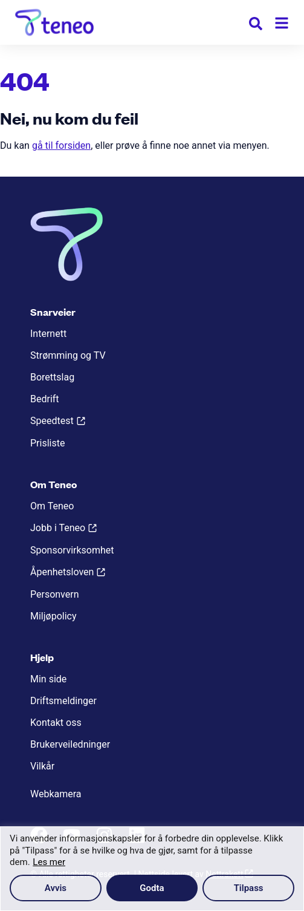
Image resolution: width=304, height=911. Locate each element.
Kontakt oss (56, 722)
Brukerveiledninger (70, 744)
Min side (48, 679)
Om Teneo (52, 506)
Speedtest (52, 420)
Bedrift (44, 399)
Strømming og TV (68, 355)
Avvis (55, 888)
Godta (152, 888)
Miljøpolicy (53, 616)
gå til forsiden (61, 145)
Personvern (54, 594)
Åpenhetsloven (62, 572)
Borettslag (52, 377)
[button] (255, 25)
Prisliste (47, 443)
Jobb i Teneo (57, 528)
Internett (48, 333)
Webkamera (56, 794)
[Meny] (281, 23)
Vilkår (42, 766)
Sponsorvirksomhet (72, 550)
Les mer (49, 862)
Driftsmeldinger (63, 701)
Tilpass (249, 888)
